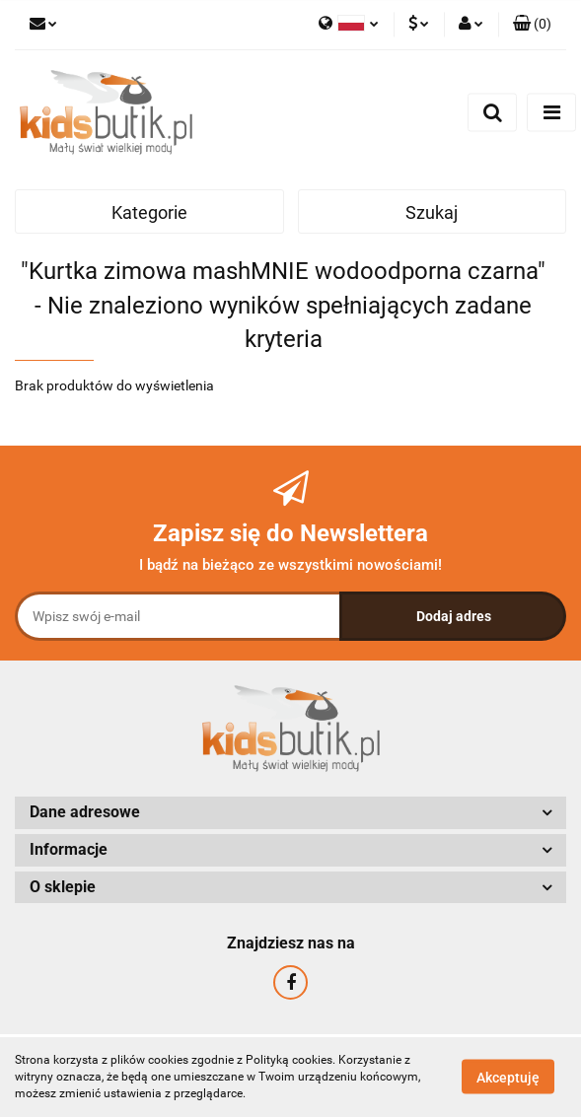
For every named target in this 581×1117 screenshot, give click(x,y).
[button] (532, 24)
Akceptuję (508, 1077)
